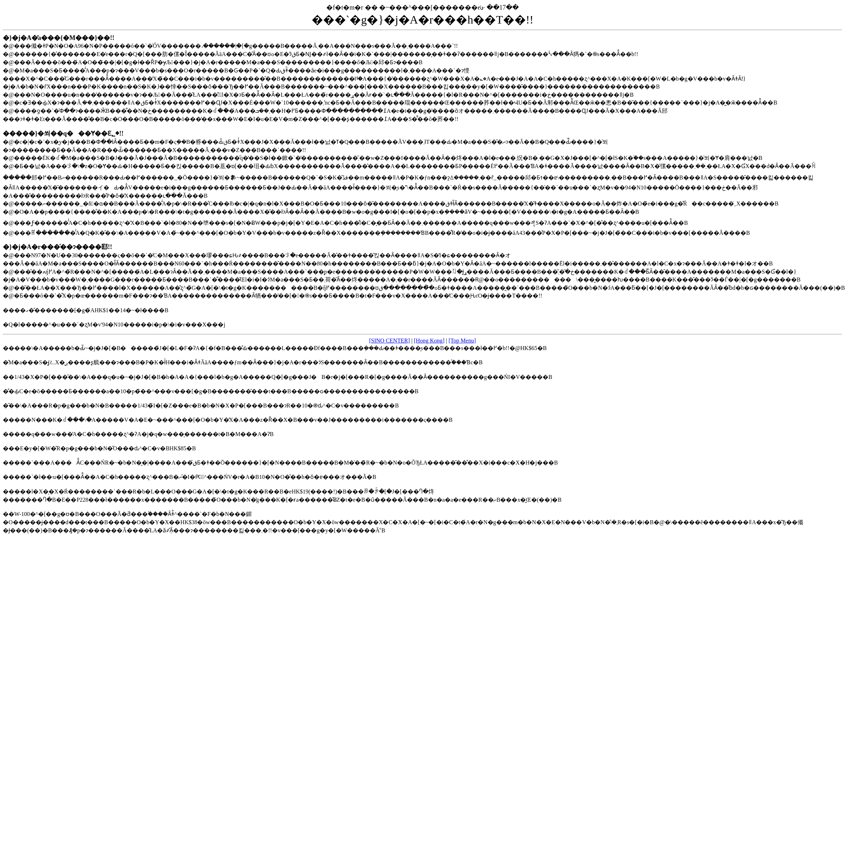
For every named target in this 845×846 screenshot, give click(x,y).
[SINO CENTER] (389, 341)
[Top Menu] (462, 341)
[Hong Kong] (429, 341)
